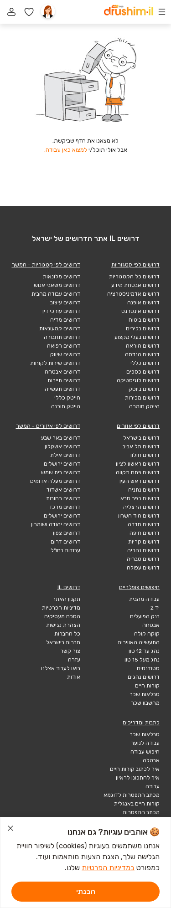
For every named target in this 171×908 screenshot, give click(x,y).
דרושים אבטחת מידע (135, 285)
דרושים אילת (65, 455)
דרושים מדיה (65, 320)
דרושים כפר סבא (140, 498)
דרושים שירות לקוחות (55, 363)
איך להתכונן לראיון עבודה (138, 782)
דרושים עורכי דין (61, 311)
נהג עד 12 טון (144, 651)
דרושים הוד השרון (139, 516)
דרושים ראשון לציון (138, 464)
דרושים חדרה (144, 524)
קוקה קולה (147, 634)
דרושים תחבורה (62, 337)
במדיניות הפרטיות (108, 867)
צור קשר (70, 651)
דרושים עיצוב (65, 302)
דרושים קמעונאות (59, 328)
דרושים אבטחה (62, 372)
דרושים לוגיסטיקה (138, 380)
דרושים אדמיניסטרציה (133, 294)
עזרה (74, 660)
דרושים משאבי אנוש (57, 285)
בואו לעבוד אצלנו (60, 668)
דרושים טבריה (143, 559)
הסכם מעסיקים (62, 616)
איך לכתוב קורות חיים (135, 769)
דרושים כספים (143, 372)
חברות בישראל (63, 642)
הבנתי (85, 891)
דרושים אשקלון (62, 446)
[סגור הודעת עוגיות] (10, 829)
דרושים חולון (145, 455)
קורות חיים (147, 685)
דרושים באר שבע (60, 438)
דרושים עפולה (143, 567)
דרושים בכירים (143, 328)
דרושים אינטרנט (140, 311)
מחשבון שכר (145, 703)
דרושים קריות (144, 542)
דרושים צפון (66, 533)
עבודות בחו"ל (65, 550)
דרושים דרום (65, 542)
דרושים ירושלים (62, 464)
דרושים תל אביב (141, 446)
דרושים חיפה (145, 533)
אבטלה (151, 760)
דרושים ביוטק (144, 389)
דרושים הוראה (143, 346)
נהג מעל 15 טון (142, 660)
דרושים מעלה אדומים (55, 481)
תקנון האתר (66, 599)
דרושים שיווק (65, 354)
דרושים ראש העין (139, 481)
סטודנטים (148, 668)
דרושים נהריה (143, 550)
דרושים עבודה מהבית (55, 294)
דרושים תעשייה (62, 389)
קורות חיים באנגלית (137, 803)
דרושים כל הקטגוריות (134, 276)
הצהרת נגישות (63, 625)
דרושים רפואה (63, 346)
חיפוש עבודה (145, 752)
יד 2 (155, 608)
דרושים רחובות (63, 498)
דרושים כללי (145, 363)
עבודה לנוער (145, 743)
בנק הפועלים (145, 616)
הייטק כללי (67, 398)
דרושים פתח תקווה (138, 472)
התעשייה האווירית (139, 642)
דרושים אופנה (143, 302)
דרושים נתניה (144, 490)
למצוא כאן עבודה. (65, 149)
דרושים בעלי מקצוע (137, 337)
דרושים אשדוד (63, 490)
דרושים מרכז (65, 507)
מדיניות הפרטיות (61, 608)
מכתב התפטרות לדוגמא (132, 795)
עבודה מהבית (144, 599)
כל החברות (67, 634)
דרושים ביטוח (144, 320)
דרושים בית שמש (60, 472)
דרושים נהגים (144, 677)
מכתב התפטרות (141, 812)
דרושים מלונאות (61, 276)
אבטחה (151, 625)
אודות (73, 677)
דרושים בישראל (141, 438)
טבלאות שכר (145, 694)
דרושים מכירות (142, 398)
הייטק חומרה (144, 406)
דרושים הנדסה (142, 354)
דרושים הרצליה (141, 507)
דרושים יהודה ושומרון (55, 524)
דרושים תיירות (63, 380)
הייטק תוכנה (65, 406)
